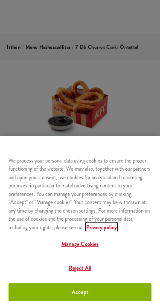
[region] (80, 222)
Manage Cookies (80, 244)
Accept (80, 292)
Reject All (80, 268)
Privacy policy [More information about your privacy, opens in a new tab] (101, 227)
